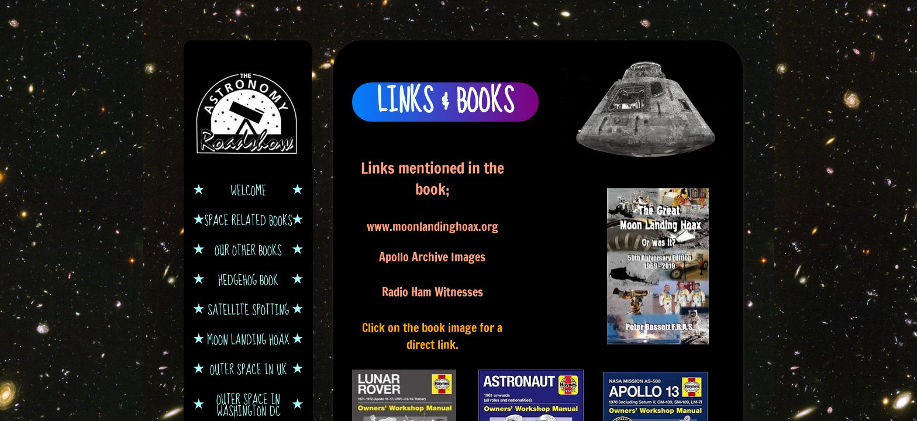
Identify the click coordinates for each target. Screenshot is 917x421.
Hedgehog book (248, 279)
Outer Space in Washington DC (248, 404)
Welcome (248, 190)
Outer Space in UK (248, 368)
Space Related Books (248, 219)
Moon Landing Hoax (248, 339)
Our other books (248, 249)
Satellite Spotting (248, 309)
